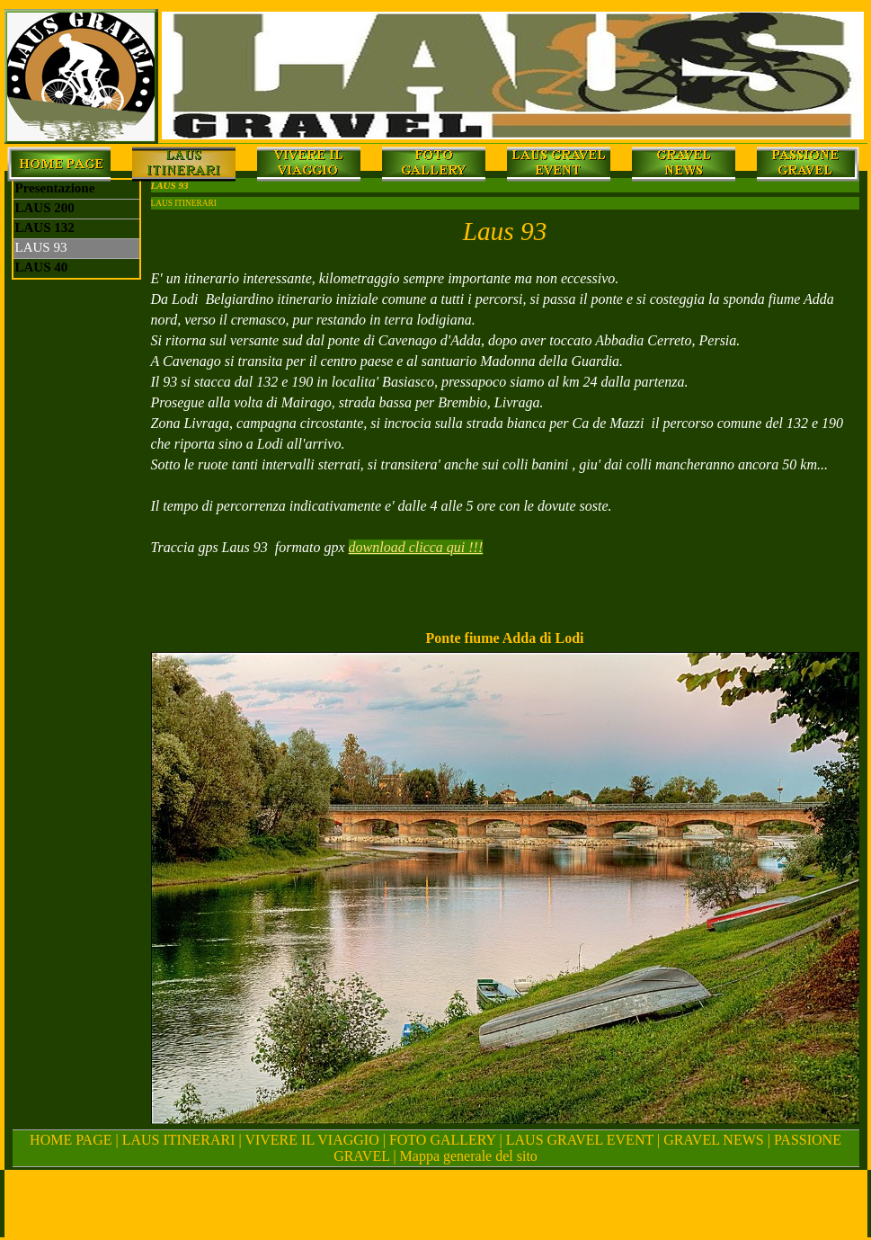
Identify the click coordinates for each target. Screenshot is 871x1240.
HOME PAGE (70, 1139)
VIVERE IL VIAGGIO (311, 1139)
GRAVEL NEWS (713, 1139)
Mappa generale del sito (469, 1156)
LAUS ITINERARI (180, 1139)
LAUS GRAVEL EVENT (579, 1139)
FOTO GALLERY (442, 1139)
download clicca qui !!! (416, 547)
